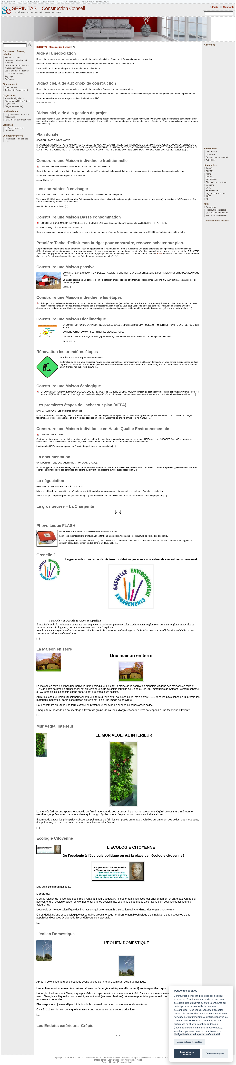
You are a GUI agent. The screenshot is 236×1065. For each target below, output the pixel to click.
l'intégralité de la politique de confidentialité (197, 1034)
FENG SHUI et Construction (18, 119)
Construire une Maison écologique (68, 386)
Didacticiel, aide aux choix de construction (76, 83)
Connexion (211, 207)
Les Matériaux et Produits (17, 70)
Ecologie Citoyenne (54, 838)
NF (207, 199)
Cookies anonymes (215, 1053)
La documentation (53, 457)
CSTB (208, 188)
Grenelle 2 (45, 555)
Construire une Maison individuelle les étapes (79, 297)
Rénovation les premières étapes (67, 351)
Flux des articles (216, 210)
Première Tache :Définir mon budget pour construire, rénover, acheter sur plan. (110, 243)
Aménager (9, 79)
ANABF (209, 174)
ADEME (209, 171)
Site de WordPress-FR (216, 215)
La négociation (50, 480)
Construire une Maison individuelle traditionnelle (82, 160)
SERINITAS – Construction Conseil (48, 8)
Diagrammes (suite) (14, 106)
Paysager (9, 76)
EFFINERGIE (212, 190)
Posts (215, 7)
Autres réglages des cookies (189, 1042)
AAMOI (209, 168)
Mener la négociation (14, 98)
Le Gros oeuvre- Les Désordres (14, 129)
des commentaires (217, 212)
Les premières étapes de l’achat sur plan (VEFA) (81, 405)
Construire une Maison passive (65, 267)
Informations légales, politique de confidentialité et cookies (148, 1057)
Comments (228, 7)
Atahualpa (129, 1062)
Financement (11, 87)
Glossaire (210, 154)
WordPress (118, 1062)
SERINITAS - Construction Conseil (53, 47)
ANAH (209, 176)
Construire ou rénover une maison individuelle (17, 66)
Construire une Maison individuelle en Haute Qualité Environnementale (102, 428)
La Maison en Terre (54, 649)
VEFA (160, 253)
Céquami (210, 185)
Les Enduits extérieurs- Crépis (64, 1025)
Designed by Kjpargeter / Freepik (127, 1060)
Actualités (210, 160)
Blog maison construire (216, 182)
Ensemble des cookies (187, 1053)
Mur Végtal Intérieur (54, 726)
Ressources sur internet (217, 157)
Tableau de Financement (16, 90)
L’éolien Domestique (55, 934)
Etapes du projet (12, 57)
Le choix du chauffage (15, 73)
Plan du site (47, 134)
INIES (208, 196)
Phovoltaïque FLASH (55, 525)
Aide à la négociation (56, 53)
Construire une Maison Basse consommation (78, 217)
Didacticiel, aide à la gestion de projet (71, 113)
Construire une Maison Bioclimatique (71, 319)
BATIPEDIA (211, 179)
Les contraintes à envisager (62, 189)
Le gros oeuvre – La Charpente (65, 506)
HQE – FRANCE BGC (216, 193)
